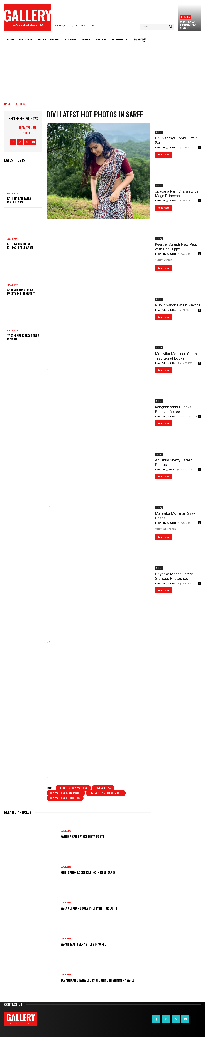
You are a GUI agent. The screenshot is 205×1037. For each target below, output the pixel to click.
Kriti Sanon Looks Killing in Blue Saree (20, 246)
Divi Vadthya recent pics (65, 798)
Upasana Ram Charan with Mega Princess (176, 193)
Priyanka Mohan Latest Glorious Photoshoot (174, 576)
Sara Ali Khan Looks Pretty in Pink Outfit (21, 292)
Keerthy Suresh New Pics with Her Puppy (176, 246)
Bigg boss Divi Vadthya (73, 788)
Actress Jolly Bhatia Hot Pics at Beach (188, 24)
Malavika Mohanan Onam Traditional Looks (176, 356)
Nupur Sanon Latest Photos (178, 305)
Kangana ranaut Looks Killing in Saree (173, 409)
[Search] (170, 27)
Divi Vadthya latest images (106, 793)
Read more (163, 154)
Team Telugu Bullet (27, 130)
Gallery (20, 104)
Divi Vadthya (103, 788)
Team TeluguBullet (165, 469)
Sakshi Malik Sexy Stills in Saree (23, 337)
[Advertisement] (102, 71)
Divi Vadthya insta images (65, 793)
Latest (159, 454)
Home (7, 104)
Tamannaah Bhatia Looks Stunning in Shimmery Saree (102, 980)
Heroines (185, 16)
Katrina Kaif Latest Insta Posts (20, 200)
